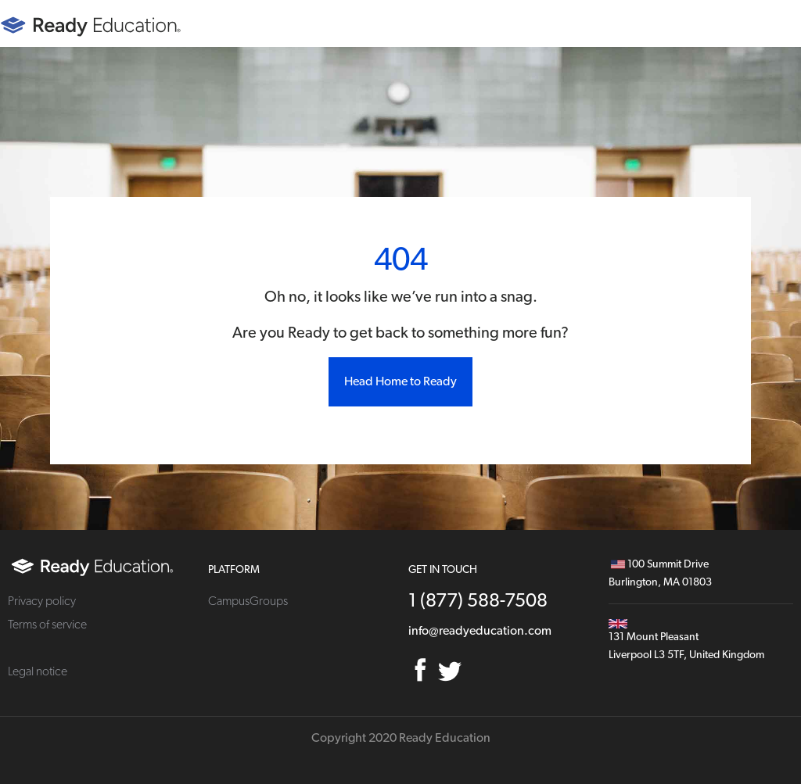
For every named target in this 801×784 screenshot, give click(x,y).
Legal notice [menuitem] (37, 671)
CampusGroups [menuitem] (248, 601)
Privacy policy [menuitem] (42, 601)
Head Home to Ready (400, 381)
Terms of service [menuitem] (47, 624)
